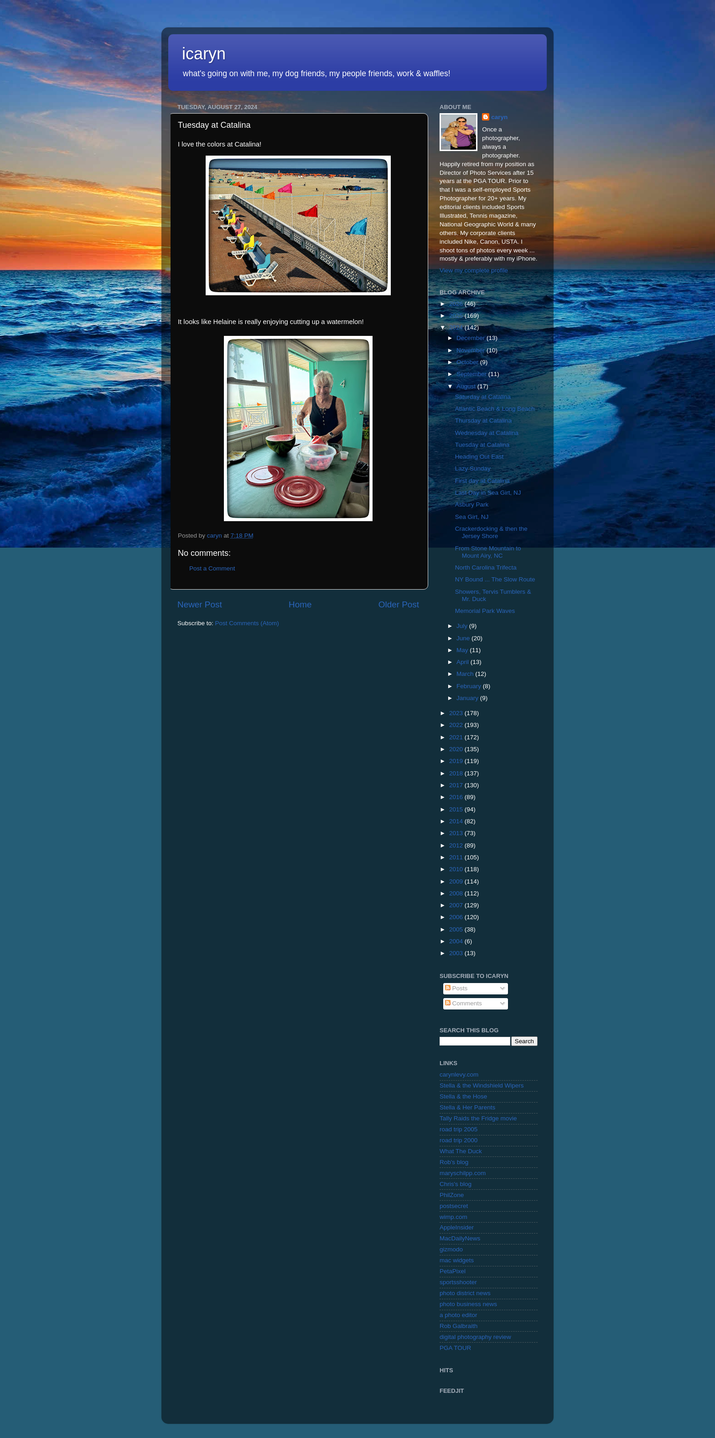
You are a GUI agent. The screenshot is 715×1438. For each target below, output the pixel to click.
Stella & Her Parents (467, 1107)
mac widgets (457, 1260)
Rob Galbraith (458, 1326)
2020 (457, 749)
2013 (457, 833)
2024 (457, 327)
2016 (457, 797)
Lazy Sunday (473, 468)
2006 (457, 917)
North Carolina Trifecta (486, 567)
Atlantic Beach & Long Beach (495, 408)
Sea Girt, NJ (472, 516)
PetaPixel (453, 1271)
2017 (457, 785)
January (468, 698)
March (465, 673)
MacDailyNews (460, 1238)
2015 (457, 809)
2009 (457, 881)
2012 (457, 845)
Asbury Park (472, 504)
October (468, 362)
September (472, 374)
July (462, 625)
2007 (457, 905)
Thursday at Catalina (483, 420)
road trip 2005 (458, 1129)
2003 (457, 953)
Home (300, 604)
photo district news (465, 1293)
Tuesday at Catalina (482, 444)
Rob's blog (454, 1162)
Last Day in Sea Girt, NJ (488, 492)
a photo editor (458, 1315)
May (463, 650)
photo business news (468, 1304)
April (463, 662)
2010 (457, 869)
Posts (456, 988)
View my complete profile (474, 270)
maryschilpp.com (463, 1173)
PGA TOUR (455, 1347)
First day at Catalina (482, 480)
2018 (457, 773)
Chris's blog (455, 1184)
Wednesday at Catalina (486, 432)
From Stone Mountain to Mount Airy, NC (488, 552)
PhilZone (452, 1195)
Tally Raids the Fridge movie (478, 1118)
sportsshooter (458, 1282)
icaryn (204, 53)
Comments (463, 1003)
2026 (457, 303)
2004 (457, 941)
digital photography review (475, 1336)
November (471, 350)
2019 (457, 761)
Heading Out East (479, 456)
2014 (457, 821)
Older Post (398, 604)
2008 (457, 893)
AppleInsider (457, 1227)
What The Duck (461, 1151)
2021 (457, 737)
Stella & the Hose (463, 1096)
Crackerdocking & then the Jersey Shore (491, 532)
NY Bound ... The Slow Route (495, 579)
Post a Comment (212, 568)
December (471, 338)
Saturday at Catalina (483, 396)
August (466, 386)
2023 (457, 713)
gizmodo (451, 1249)
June (463, 638)
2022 (457, 725)
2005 (457, 929)
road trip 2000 (458, 1140)
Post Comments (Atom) (247, 623)
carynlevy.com (459, 1074)
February (469, 686)
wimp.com (453, 1216)
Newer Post (199, 604)
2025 (457, 315)
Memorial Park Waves (485, 610)
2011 (457, 857)
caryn (499, 117)
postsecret (454, 1206)
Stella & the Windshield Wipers (482, 1085)
